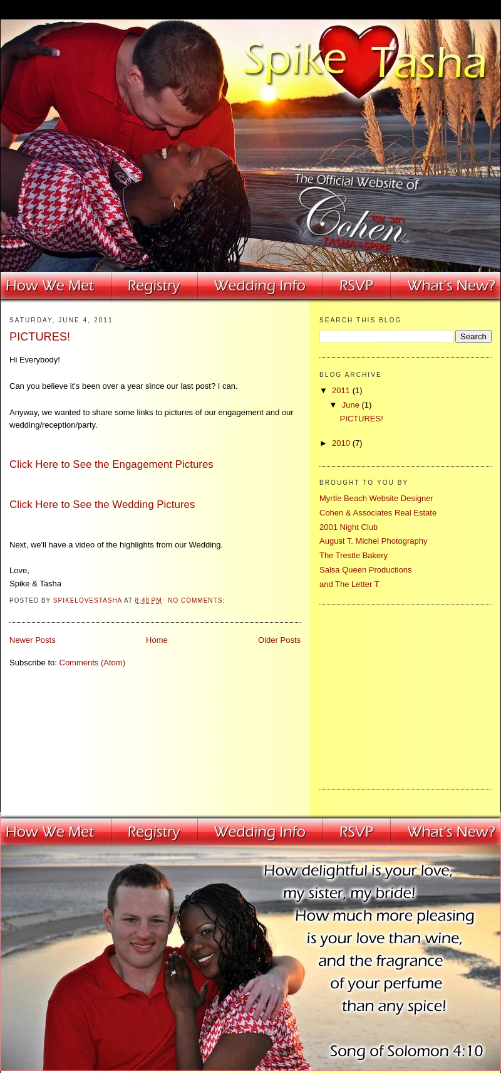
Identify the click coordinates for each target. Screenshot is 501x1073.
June (352, 405)
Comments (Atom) (92, 662)
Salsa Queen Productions (365, 569)
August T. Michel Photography (373, 541)
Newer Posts (32, 640)
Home (157, 640)
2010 (342, 443)
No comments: (197, 600)
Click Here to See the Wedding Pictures (102, 504)
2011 (342, 390)
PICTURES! (39, 336)
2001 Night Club (348, 527)
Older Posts (279, 640)
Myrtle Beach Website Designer (376, 498)
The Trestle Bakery (353, 555)
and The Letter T (349, 584)
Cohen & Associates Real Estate (377, 512)
